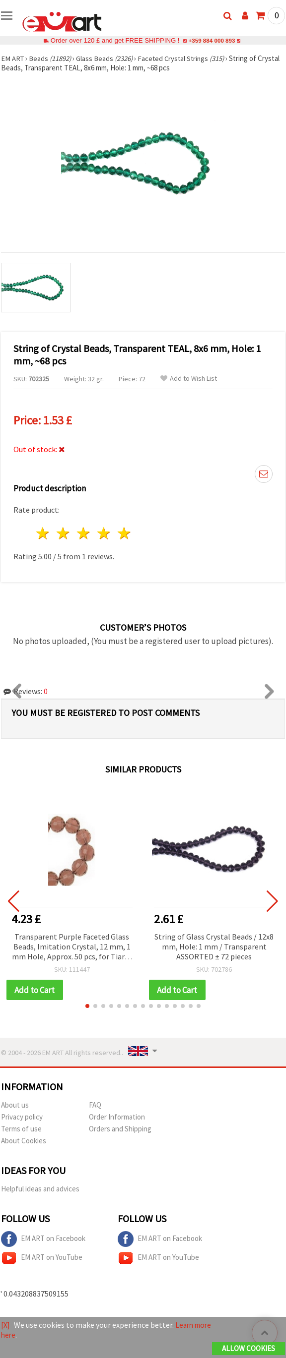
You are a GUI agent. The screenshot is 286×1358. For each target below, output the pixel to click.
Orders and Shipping (120, 1129)
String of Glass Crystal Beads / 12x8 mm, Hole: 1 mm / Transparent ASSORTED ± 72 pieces (214, 946)
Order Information (117, 1117)
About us (15, 1105)
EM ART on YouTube (41, 1258)
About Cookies (23, 1141)
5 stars (124, 533)
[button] (87, 1006)
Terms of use (21, 1129)
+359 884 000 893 (211, 40)
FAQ (95, 1105)
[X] (5, 1325)
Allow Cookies (248, 1349)
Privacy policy (22, 1117)
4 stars (104, 533)
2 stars (64, 533)
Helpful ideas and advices (40, 1189)
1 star (43, 533)
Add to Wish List (188, 378)
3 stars (84, 533)
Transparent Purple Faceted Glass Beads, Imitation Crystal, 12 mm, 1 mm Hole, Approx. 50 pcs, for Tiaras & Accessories (72, 947)
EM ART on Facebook (43, 1239)
